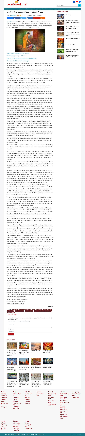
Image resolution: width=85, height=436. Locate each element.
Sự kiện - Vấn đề (28, 394)
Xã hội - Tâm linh (4, 404)
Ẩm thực (46, 8)
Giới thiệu (62, 8)
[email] (30, 331)
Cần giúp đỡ (28, 428)
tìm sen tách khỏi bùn (17, 309)
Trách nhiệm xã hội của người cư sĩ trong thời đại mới (24, 352)
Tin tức (6, 8)
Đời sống (27, 401)
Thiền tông (16, 397)
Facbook (18, 434)
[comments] (30, 325)
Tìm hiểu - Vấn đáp (17, 403)
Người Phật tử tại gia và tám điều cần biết (18, 53)
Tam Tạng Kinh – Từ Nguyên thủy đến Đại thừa (36, 368)
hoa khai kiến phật (19, 311)
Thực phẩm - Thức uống (16, 429)
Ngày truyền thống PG (63, 398)
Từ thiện (57, 8)
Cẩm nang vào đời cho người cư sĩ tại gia (18, 61)
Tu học (10, 8)
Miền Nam (4, 397)
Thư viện (25, 8)
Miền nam (4, 427)
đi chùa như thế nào (38, 311)
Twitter (27, 434)
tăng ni (33, 309)
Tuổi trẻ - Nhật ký (17, 394)
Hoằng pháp (36, 8)
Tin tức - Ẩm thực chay (16, 425)
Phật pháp (16, 8)
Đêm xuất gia (68, 15)
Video (77, 8)
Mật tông (15, 401)
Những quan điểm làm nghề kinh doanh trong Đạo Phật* (24, 368)
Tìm (79, 5)
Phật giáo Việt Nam (52, 394)
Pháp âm (81, 8)
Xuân (61, 418)
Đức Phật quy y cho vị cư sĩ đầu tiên (16, 56)
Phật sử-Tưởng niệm (64, 394)
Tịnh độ (15, 399)
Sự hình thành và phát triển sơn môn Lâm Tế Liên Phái (47, 383)
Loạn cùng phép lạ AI (70, 44)
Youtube (23, 434)
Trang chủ (7, 434)
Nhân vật (27, 403)
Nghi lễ (20, 8)
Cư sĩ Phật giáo (29, 311)
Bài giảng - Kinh (51, 398)
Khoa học (27, 399)
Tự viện (41, 8)
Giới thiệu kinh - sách (76, 394)
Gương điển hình (28, 425)
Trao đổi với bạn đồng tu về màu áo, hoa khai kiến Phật (21, 58)
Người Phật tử (10, 311)
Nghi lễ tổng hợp (40, 394)
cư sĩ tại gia (39, 309)
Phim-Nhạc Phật (51, 401)
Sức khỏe (52, 8)
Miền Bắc (3, 393)
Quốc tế (3, 399)
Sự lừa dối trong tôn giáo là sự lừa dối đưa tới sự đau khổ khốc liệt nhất (72, 34)
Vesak (2, 401)
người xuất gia (27, 309)
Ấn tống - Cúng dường (70, 8)
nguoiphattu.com (11, 21)
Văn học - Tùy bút (64, 411)
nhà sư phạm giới (47, 309)
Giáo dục (27, 397)
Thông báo (4, 407)
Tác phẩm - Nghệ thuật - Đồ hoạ (64, 402)
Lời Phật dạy (16, 423)
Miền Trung (4, 395)
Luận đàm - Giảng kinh (16, 407)
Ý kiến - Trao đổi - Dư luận (64, 415)
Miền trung (4, 425)
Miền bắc (3, 423)
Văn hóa (30, 8)
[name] (30, 329)
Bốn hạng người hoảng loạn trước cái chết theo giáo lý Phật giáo (72, 22)
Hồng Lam (13, 15)
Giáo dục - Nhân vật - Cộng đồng (63, 407)
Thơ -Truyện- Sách (52, 405)
